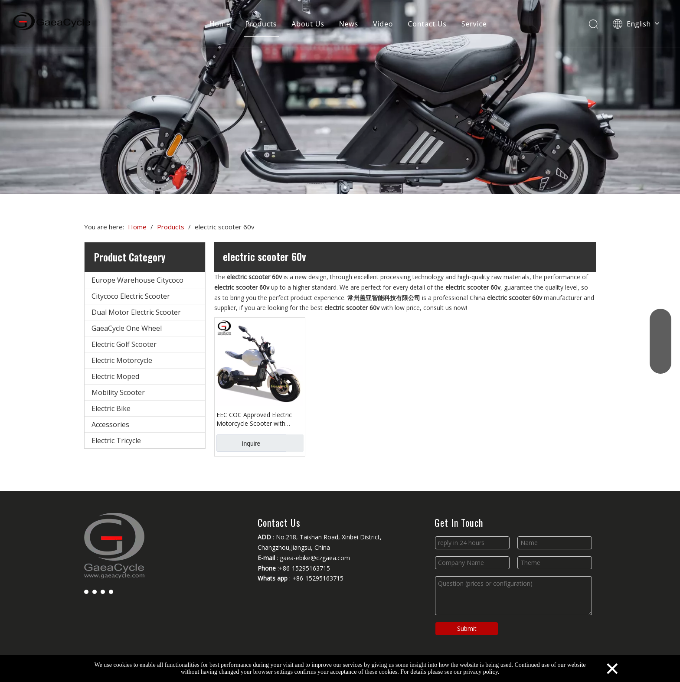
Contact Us (427, 24)
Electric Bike (111, 408)
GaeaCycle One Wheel (127, 328)
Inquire (238, 443)
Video (383, 24)
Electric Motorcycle (122, 360)
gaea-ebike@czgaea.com (315, 558)
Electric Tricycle (116, 440)
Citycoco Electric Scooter (131, 296)
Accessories (110, 424)
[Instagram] (111, 591)
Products (261, 24)
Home (220, 24)
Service (474, 24)
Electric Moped (115, 376)
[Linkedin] (94, 591)
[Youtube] (103, 591)
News (348, 24)
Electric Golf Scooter (124, 344)
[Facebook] (86, 591)
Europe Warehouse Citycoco (137, 280)
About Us (307, 24)
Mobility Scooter (118, 392)
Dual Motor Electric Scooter (136, 312)
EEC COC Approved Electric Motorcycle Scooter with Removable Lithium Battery (254, 419)
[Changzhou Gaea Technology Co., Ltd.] (340, 97)
